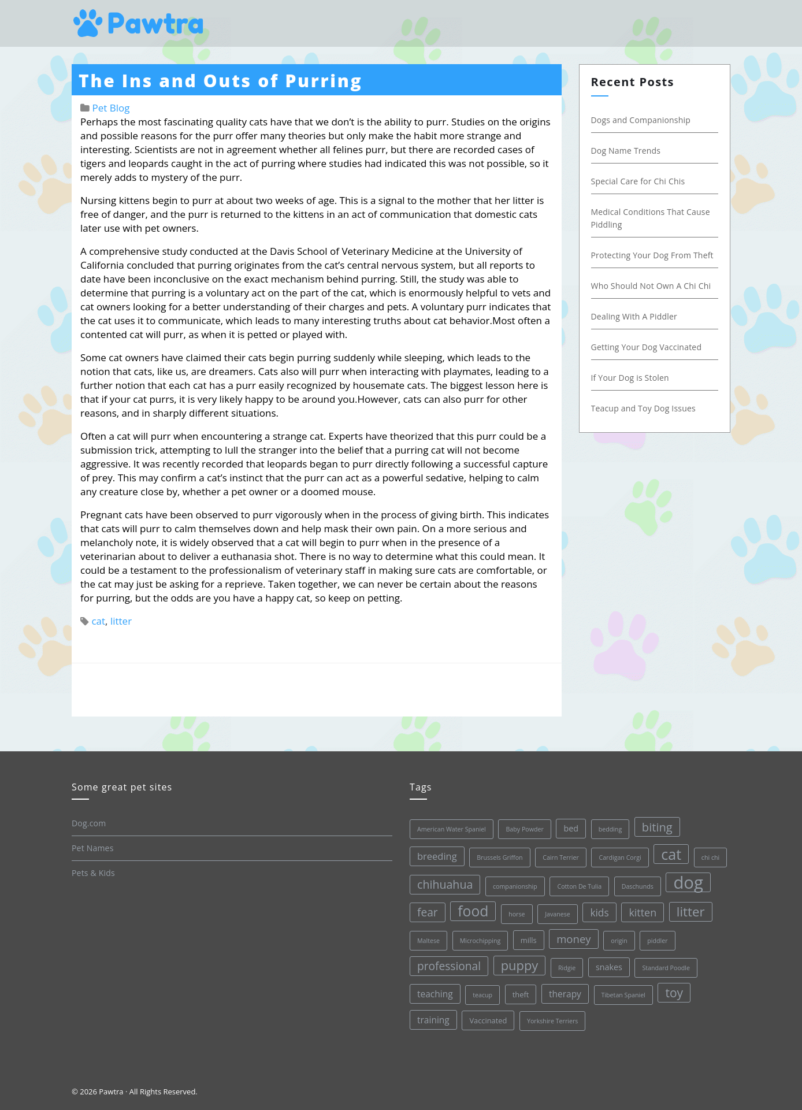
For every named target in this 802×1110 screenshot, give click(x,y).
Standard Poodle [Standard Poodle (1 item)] (666, 968)
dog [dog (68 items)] (688, 882)
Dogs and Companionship (641, 119)
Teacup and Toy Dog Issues (643, 408)
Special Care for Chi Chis (638, 181)
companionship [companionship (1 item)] (515, 886)
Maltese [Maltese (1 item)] (428, 941)
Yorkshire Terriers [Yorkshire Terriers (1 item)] (552, 1021)
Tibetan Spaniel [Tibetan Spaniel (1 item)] (623, 995)
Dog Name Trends (626, 150)
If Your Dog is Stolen (630, 377)
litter (121, 621)
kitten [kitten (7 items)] (642, 912)
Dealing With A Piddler (634, 316)
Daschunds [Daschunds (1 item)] (638, 886)
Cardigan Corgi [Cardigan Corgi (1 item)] (620, 857)
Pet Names (93, 847)
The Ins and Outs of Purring (220, 80)
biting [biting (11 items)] (657, 827)
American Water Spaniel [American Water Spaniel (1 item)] (451, 829)
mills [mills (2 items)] (529, 940)
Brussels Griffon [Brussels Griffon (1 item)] (499, 857)
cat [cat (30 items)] (671, 854)
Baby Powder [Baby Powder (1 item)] (524, 829)
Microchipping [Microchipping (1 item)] (480, 941)
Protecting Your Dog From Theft (652, 255)
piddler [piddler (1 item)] (657, 941)
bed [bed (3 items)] (570, 828)
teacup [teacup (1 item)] (482, 995)
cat (98, 621)
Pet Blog (110, 107)
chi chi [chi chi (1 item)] (710, 857)
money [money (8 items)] (573, 938)
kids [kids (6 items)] (599, 912)
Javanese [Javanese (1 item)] (557, 914)
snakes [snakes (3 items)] (609, 966)
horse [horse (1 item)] (516, 914)
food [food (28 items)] (473, 910)
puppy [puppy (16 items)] (520, 965)
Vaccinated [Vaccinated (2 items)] (488, 1020)
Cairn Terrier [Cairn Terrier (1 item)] (561, 857)
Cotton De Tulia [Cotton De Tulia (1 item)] (579, 886)
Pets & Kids (93, 872)
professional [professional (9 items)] (449, 966)
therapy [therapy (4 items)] (565, 994)
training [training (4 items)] (433, 1020)
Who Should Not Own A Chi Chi (651, 285)
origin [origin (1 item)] (619, 941)
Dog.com (89, 823)
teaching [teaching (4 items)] (435, 994)
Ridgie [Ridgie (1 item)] (566, 968)
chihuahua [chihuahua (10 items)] (445, 884)
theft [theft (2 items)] (521, 994)
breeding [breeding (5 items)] (437, 856)
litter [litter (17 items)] (691, 911)
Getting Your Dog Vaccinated (646, 346)
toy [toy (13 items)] (674, 993)
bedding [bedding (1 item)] (610, 829)
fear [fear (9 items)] (427, 912)
